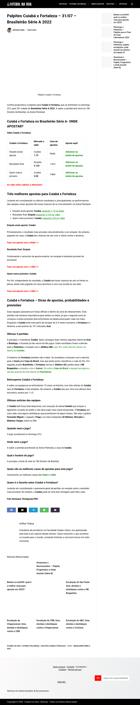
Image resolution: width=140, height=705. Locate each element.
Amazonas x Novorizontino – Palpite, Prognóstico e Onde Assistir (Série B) (122, 62)
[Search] (132, 4)
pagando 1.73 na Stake (53, 211)
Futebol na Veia (14, 646)
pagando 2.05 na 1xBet (53, 218)
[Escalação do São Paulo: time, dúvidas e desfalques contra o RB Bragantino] (78, 569)
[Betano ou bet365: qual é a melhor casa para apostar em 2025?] (19, 569)
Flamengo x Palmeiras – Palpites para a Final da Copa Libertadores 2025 (122, 32)
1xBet (57, 214)
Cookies (62, 669)
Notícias (63, 4)
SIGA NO (61, 682)
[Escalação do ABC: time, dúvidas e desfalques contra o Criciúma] (78, 607)
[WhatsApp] (44, 510)
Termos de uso (74, 669)
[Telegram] (33, 510)
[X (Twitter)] (22, 510)
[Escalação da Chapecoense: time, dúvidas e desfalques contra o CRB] (19, 607)
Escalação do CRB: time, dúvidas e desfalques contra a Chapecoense (48, 624)
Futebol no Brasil (79, 4)
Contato (70, 667)
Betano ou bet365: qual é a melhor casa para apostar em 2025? (19, 586)
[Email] (55, 510)
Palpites (112, 4)
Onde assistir (97, 4)
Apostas (123, 4)
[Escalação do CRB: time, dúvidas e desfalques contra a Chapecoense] (49, 607)
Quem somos (59, 667)
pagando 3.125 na (45, 214)
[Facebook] (11, 510)
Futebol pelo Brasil (31, 646)
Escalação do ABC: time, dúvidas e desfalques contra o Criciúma (78, 624)
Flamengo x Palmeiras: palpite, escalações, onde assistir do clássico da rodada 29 (122, 47)
